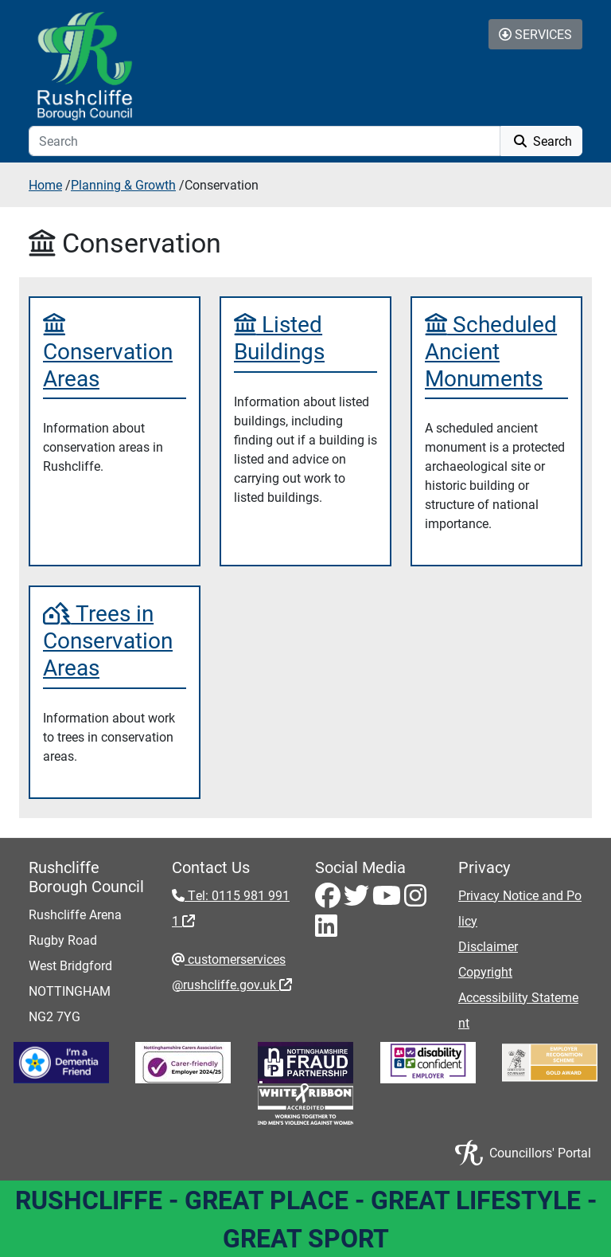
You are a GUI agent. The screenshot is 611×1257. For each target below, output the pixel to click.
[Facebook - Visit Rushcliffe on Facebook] (329, 899)
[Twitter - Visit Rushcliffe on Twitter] (358, 899)
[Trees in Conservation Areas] (114, 640)
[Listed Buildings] (305, 337)
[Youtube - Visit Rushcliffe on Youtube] (388, 899)
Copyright (485, 971)
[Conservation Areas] (114, 351)
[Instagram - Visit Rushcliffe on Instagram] (415, 899)
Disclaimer (488, 946)
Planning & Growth (123, 184)
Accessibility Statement (518, 1010)
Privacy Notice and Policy (520, 908)
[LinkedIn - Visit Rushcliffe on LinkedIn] (326, 930)
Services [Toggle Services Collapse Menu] (535, 33)
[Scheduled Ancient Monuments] (496, 351)
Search (541, 140)
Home (45, 184)
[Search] (264, 141)
